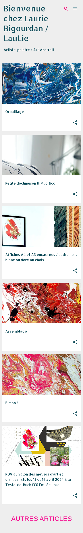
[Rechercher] (66, 9)
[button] (75, 123)
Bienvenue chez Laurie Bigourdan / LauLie (26, 23)
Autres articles (41, 518)
